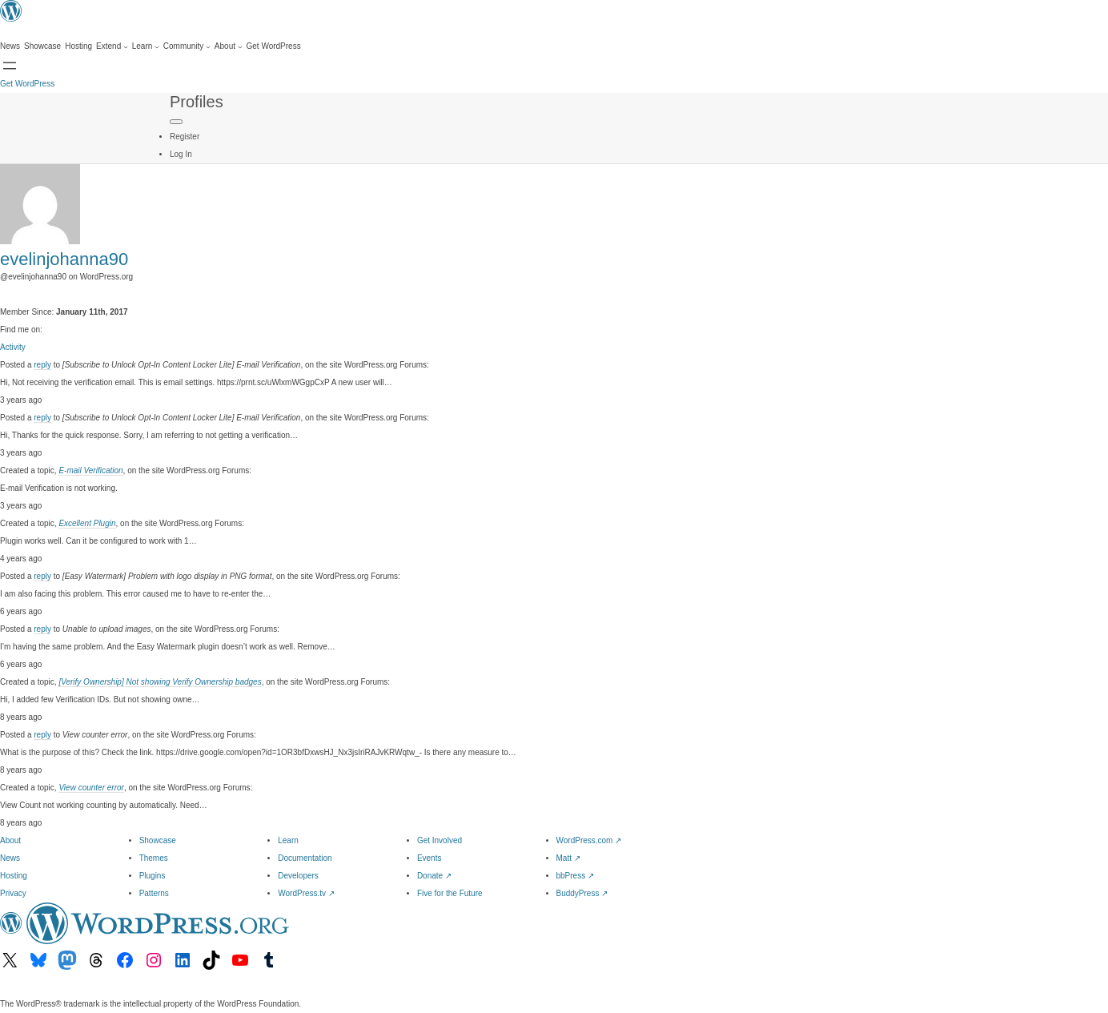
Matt (568, 858)
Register (184, 136)
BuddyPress (582, 893)
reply (42, 364)
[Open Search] (9, 65)
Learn (288, 840)
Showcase (157, 840)
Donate (434, 875)
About (10, 840)
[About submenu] (229, 46)
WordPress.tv (306, 893)
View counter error (91, 787)
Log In (181, 154)
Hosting (13, 875)
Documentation (304, 858)
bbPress (575, 875)
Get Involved (439, 840)
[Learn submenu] (145, 46)
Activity (13, 347)
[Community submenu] (187, 46)
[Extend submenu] (112, 46)
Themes (153, 858)
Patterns (154, 893)
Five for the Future (450, 893)
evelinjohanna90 (64, 259)
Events (429, 858)
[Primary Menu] (176, 121)
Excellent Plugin (86, 523)
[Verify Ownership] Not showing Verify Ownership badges (159, 681)
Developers (298, 875)
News (10, 858)
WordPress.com (589, 840)
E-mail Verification (90, 470)
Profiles (196, 102)
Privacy (13, 893)
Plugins (152, 875)
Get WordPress (27, 83)
